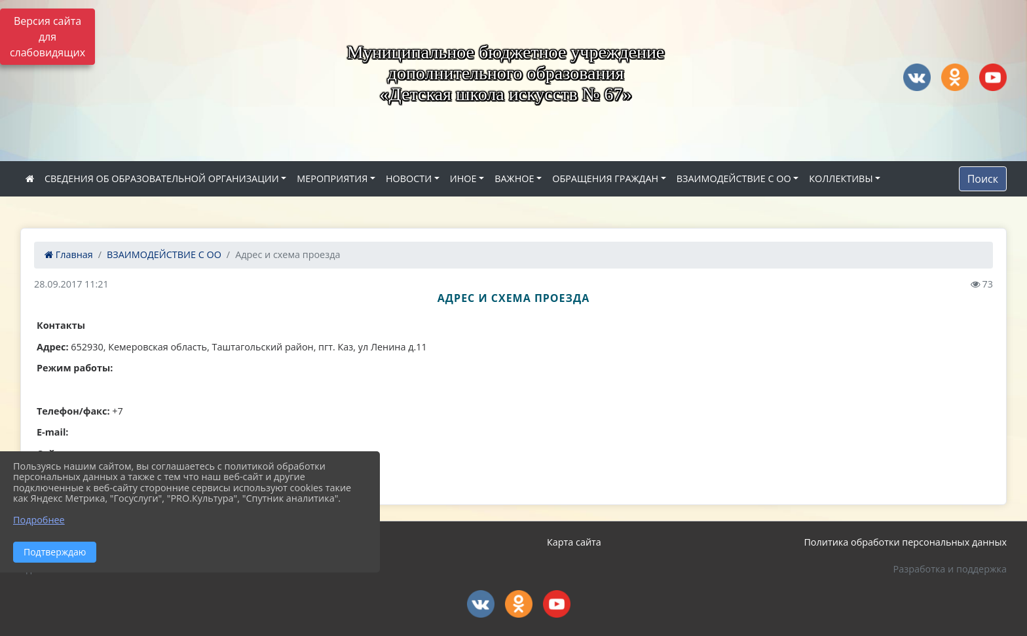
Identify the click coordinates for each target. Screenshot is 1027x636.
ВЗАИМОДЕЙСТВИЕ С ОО (734, 178)
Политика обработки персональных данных (905, 542)
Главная (69, 254)
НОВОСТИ (409, 178)
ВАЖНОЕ (514, 178)
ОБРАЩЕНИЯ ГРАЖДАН (605, 178)
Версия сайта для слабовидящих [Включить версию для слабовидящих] (47, 37)
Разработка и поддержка (950, 569)
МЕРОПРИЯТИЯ (332, 178)
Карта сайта (574, 542)
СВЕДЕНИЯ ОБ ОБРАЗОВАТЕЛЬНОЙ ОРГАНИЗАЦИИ (162, 178)
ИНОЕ (463, 178)
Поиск (982, 179)
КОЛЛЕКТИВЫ (840, 178)
